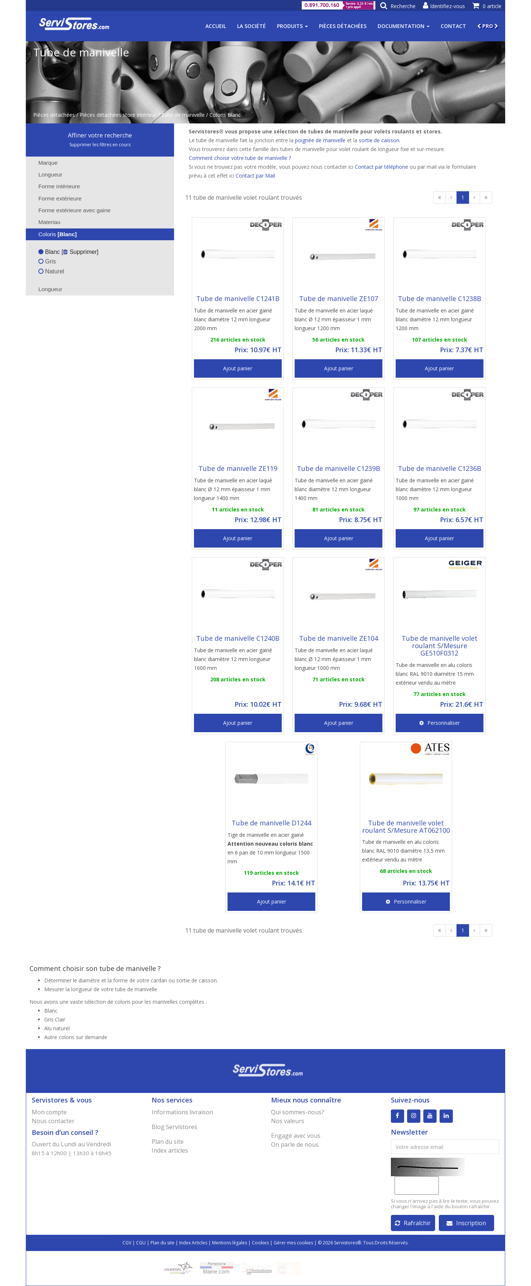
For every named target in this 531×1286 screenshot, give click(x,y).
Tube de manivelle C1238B (439, 298)
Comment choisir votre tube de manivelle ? (240, 157)
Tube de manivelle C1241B (238, 298)
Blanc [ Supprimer (67, 252)
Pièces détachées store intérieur (118, 114)
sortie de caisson (379, 140)
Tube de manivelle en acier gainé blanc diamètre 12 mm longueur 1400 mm (334, 489)
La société (251, 25)
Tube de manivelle (183, 114)
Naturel (51, 271)
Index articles (170, 1150)
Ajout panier (237, 368)
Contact (453, 25)
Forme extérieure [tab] (55, 198)
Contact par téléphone (381, 166)
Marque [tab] (43, 163)
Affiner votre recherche (100, 135)
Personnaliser (439, 722)
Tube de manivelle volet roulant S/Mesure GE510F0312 (440, 645)
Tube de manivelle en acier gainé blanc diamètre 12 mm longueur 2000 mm (233, 319)
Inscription (466, 1223)
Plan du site (168, 1142)
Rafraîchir (413, 1223)
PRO (487, 25)
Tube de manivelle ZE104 (338, 638)
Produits (292, 25)
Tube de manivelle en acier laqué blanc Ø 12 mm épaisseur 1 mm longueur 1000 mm (334, 659)
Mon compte (49, 1112)
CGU (141, 1243)
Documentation (404, 25)
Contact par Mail (255, 175)
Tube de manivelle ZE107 (338, 298)
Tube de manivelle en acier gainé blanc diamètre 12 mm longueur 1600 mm (233, 659)
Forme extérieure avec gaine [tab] (70, 210)
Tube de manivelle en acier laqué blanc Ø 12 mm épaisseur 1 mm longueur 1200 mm (334, 319)
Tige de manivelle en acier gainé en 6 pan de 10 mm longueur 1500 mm (270, 848)
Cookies (260, 1243)
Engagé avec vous (295, 1136)
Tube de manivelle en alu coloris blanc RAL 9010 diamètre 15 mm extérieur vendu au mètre (435, 673)
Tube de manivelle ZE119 (237, 468)
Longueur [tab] (45, 174)
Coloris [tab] (53, 234)
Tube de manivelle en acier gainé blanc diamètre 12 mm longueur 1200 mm (435, 319)
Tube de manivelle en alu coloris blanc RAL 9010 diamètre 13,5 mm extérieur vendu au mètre (403, 850)
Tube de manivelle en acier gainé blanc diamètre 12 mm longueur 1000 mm (435, 489)
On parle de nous (295, 1144)
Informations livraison (182, 1112)
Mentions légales (229, 1243)
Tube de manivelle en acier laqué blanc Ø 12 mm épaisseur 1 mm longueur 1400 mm (233, 489)
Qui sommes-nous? (297, 1112)
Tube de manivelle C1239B (338, 468)
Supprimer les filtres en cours (100, 144)
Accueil (215, 25)
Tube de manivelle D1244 (271, 822)
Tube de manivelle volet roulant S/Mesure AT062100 (406, 826)
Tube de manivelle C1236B (439, 468)
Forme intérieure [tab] (54, 186)
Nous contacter (53, 1121)
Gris (47, 261)
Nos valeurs (287, 1121)
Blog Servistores (174, 1127)
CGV (126, 1243)
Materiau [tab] (44, 222)
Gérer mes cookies (293, 1243)
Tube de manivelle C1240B (238, 638)
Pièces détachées (343, 25)
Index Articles (193, 1243)
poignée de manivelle (320, 140)
